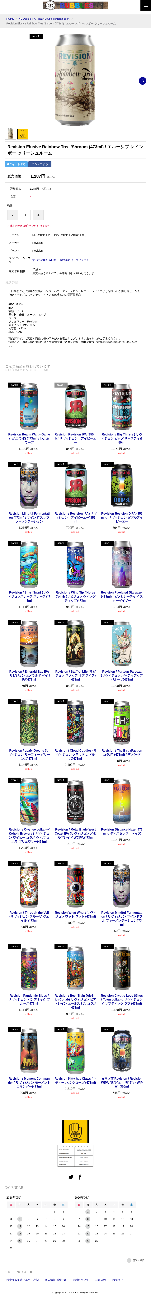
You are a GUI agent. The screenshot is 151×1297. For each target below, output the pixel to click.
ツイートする (16, 164)
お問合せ (117, 1280)
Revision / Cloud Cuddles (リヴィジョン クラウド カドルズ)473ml (75, 754)
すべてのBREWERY (44, 259)
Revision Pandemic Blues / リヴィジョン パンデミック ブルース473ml (29, 999)
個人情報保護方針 (55, 1280)
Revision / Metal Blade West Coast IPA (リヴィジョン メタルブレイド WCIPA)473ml (75, 833)
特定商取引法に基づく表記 (23, 1280)
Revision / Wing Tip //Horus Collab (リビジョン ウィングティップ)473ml (75, 596)
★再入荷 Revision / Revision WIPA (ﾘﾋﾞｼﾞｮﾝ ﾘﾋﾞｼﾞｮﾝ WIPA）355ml (122, 1082)
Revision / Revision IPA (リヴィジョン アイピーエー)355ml (76, 517)
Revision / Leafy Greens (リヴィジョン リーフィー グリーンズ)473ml (29, 754)
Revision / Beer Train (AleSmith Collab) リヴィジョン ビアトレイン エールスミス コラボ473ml (76, 1001)
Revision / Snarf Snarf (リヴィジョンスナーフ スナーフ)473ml (29, 596)
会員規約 (100, 1280)
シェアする (40, 164)
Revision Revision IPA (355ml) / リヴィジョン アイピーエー (76, 438)
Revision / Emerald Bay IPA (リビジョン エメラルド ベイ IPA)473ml (29, 675)
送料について (81, 1280)
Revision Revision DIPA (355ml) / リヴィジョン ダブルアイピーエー (122, 517)
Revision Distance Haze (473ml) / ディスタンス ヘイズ (122, 831)
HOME (10, 18)
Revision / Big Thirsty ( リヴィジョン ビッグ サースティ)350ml (122, 438)
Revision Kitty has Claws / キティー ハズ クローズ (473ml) (75, 1080)
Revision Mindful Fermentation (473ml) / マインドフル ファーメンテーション (29, 517)
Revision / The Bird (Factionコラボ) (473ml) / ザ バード (121, 752)
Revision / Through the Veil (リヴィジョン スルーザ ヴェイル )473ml (29, 916)
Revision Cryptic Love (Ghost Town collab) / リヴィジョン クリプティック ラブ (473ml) (122, 999)
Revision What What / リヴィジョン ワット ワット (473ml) (75, 914)
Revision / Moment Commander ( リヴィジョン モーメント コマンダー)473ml (29, 1082)
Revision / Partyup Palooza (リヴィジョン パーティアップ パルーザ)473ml (122, 675)
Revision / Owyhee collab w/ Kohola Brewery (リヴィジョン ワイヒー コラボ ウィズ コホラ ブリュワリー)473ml (29, 835)
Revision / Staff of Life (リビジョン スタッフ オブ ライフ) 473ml (75, 675)
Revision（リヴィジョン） (76, 259)
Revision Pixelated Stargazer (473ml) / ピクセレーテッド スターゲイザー (122, 596)
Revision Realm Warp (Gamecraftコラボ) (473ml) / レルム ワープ (29, 438)
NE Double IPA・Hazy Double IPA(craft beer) (46, 18)
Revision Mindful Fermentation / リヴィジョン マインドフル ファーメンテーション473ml (121, 918)
